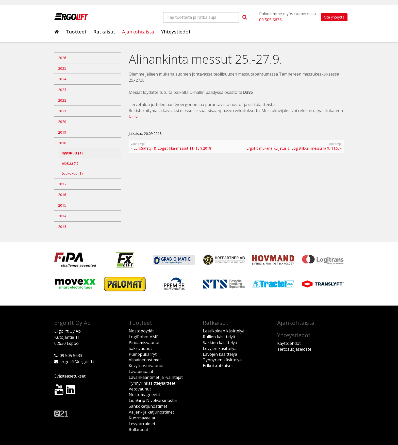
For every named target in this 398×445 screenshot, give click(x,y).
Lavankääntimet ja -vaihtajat (156, 377)
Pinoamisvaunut (144, 342)
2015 (62, 205)
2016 (62, 194)
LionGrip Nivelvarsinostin (153, 400)
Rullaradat (138, 429)
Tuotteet (76, 31)
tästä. (134, 116)
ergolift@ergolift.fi (77, 361)
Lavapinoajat (141, 371)
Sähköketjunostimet (148, 406)
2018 (62, 142)
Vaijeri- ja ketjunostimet (151, 412)
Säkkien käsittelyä (220, 342)
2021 (62, 111)
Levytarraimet (142, 423)
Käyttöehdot (289, 343)
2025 (62, 68)
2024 (62, 79)
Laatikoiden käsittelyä (223, 331)
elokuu (70, 163)
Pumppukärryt (143, 354)
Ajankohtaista (138, 31)
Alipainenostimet (145, 360)
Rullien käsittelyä (219, 337)
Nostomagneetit (144, 394)
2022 (62, 100)
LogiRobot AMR (144, 337)
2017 (62, 184)
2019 (62, 132)
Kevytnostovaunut (146, 365)
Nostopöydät (141, 331)
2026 (62, 57)
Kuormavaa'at (142, 418)
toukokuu (72, 173)
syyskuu (72, 153)
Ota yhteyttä (334, 17)
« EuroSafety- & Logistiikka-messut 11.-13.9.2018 (171, 148)
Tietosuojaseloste (294, 349)
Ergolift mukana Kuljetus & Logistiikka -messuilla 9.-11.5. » (294, 148)
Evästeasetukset (70, 376)
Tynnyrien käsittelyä (222, 360)
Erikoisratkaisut (218, 365)
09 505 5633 (270, 20)
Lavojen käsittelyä (220, 354)
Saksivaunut (140, 348)
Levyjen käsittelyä (220, 348)
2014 (62, 215)
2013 (62, 226)
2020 (62, 121)
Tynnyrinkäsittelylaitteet (152, 383)
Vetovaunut (140, 389)
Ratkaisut (104, 31)
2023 (62, 89)
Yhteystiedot (176, 31)
